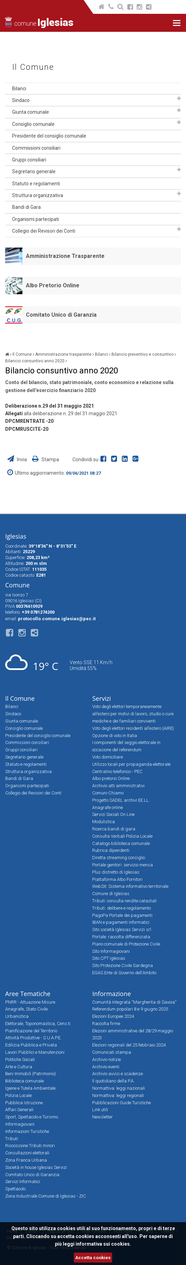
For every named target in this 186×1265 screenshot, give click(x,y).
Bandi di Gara (26, 207)
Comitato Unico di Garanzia (61, 314)
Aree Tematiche (27, 993)
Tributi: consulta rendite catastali (124, 900)
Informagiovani (20, 1124)
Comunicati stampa (111, 1052)
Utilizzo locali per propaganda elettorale (131, 764)
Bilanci (19, 88)
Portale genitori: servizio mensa (122, 864)
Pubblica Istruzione (24, 1102)
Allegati (14, 413)
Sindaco (21, 100)
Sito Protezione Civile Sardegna (122, 965)
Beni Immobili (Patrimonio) (30, 1073)
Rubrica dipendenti (110, 850)
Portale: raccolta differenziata (121, 936)
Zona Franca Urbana (26, 1160)
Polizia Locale (18, 1095)
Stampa (45, 459)
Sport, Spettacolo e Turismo (31, 1116)
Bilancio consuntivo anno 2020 (35, 361)
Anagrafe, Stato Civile (26, 1009)
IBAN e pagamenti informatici (120, 922)
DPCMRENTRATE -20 (29, 421)
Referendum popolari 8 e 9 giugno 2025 (130, 1009)
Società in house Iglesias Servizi (36, 1167)
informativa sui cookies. (103, 1244)
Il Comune (33, 67)
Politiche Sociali (20, 1059)
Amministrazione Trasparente (65, 256)
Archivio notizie (106, 1059)
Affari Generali (19, 1109)
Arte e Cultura (18, 1066)
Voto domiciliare (107, 757)
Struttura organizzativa (37, 195)
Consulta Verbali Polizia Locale (122, 836)
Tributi (11, 1138)
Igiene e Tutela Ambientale (30, 1088)
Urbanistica (17, 1016)
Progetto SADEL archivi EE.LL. (121, 800)
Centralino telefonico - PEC (117, 771)
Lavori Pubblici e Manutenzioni (35, 1052)
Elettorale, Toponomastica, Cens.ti (37, 1023)
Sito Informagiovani (111, 951)
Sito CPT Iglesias (108, 958)
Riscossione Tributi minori (30, 1145)
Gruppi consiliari (29, 159)
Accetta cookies (93, 1257)
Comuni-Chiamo (108, 793)
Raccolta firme (106, 1023)
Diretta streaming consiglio (118, 857)
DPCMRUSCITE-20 (26, 429)
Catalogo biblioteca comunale (121, 843)
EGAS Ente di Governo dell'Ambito (124, 972)
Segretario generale (34, 171)
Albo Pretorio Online (52, 285)
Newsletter (102, 1116)
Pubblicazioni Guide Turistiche (121, 1102)
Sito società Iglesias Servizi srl (121, 929)
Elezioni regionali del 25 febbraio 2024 (129, 1045)
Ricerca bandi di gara (113, 828)
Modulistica (103, 821)
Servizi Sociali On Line (113, 814)
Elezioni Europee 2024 (113, 1016)
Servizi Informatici (22, 1181)
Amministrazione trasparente (63, 354)
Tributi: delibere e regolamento (121, 908)
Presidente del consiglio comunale (49, 136)
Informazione (111, 993)
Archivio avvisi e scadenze (117, 1073)
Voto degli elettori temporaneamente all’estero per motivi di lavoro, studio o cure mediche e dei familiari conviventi (133, 714)
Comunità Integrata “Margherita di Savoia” (134, 1002)
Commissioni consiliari (36, 148)
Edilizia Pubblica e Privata (31, 1045)
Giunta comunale (30, 112)
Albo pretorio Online (111, 778)
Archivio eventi (105, 1066)
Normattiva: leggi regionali (118, 1095)
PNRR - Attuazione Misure (30, 1002)
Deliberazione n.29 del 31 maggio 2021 (49, 406)
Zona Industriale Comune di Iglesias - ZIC (45, 1196)
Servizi (101, 698)
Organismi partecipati (35, 219)
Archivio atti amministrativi (118, 785)
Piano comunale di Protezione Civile (126, 944)
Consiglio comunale (33, 124)
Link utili (100, 1109)
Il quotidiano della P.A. (113, 1080)
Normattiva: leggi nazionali (118, 1088)
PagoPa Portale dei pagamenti (122, 915)
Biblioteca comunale (24, 1080)
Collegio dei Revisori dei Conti (43, 231)
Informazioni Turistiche (27, 1131)
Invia (17, 459)
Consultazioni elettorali (27, 1152)
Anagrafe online (107, 807)
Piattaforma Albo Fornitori (117, 879)
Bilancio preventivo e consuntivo (142, 354)
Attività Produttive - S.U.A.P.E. (33, 1037)
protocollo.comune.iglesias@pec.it (57, 618)
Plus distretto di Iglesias (115, 872)
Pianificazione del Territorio (31, 1030)
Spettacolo (15, 1188)
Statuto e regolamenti (36, 183)
